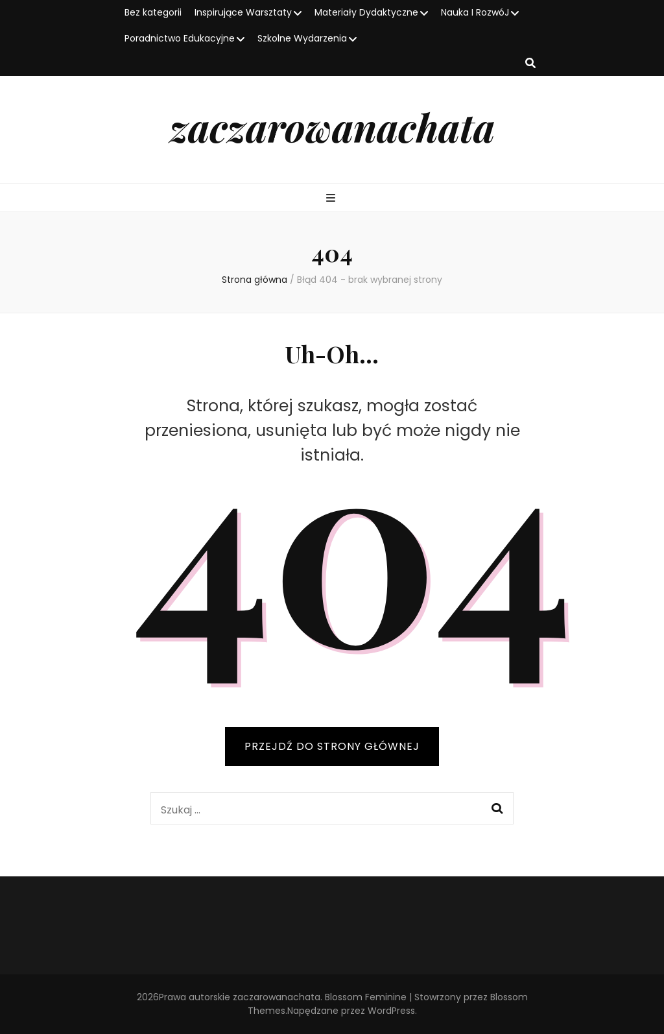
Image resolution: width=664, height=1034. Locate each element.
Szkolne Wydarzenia (302, 38)
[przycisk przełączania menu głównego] (332, 199)
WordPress (391, 1010)
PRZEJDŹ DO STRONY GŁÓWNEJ (332, 746)
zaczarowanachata (332, 126)
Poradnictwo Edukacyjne (179, 38)
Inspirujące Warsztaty (243, 12)
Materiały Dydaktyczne (366, 12)
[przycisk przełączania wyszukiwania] (530, 64)
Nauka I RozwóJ (475, 12)
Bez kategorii (153, 12)
